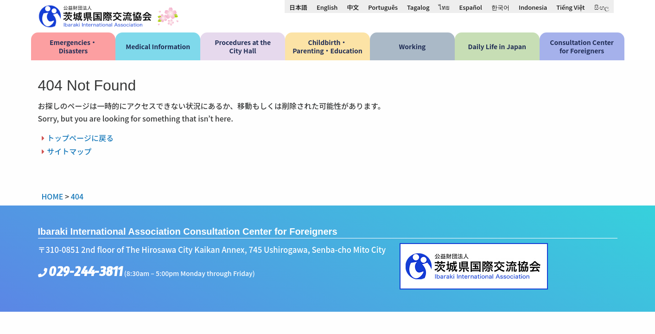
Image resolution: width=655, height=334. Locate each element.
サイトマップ (69, 151)
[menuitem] (298, 7)
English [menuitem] (327, 7)
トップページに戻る (80, 137)
